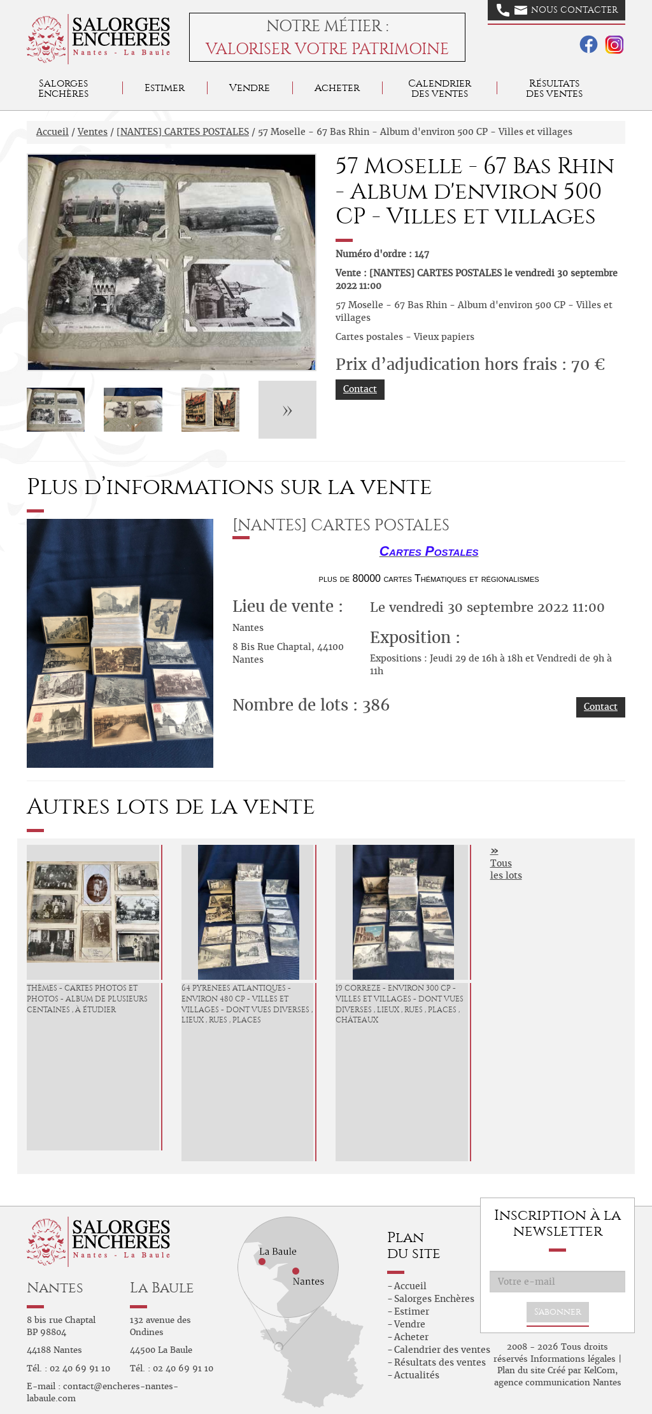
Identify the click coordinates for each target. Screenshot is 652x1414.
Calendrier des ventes (439, 88)
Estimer (165, 87)
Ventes (93, 132)
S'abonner (557, 1311)
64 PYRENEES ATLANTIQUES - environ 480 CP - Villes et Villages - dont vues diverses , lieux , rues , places (247, 1004)
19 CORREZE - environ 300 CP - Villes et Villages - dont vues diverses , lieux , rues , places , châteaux (400, 1004)
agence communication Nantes (557, 1382)
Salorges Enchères (434, 1298)
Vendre (249, 87)
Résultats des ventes (440, 1362)
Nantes (55, 1287)
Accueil (52, 132)
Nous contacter (557, 10)
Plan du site (521, 1370)
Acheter (337, 87)
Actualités (416, 1375)
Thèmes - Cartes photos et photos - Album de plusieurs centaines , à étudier (87, 999)
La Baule (162, 1287)
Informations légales (573, 1359)
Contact (360, 389)
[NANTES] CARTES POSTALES (183, 132)
